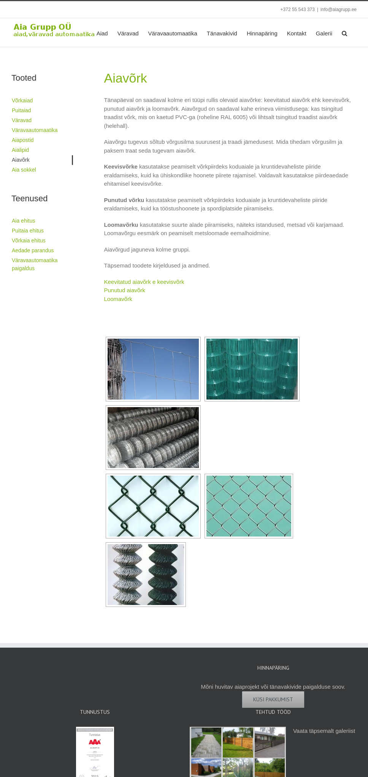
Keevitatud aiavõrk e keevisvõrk (144, 282)
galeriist (345, 731)
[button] (344, 32)
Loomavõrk (118, 299)
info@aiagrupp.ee (338, 9)
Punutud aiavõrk (124, 290)
